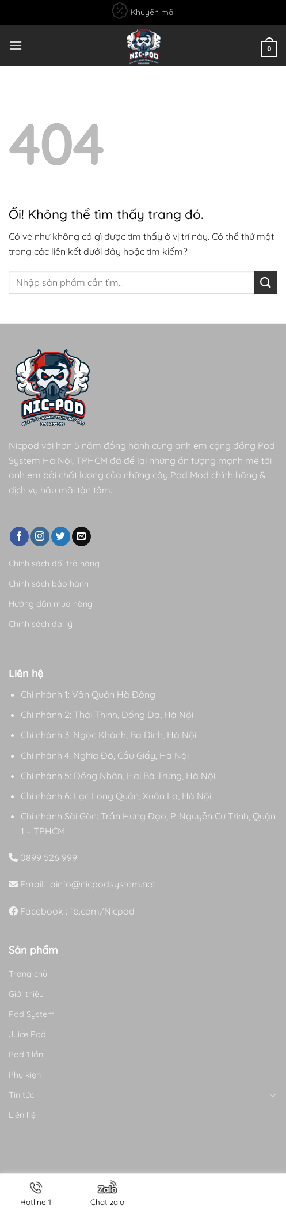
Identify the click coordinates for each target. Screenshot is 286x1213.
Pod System (32, 1014)
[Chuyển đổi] (273, 1095)
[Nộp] (265, 282)
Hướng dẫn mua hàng (51, 604)
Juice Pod (27, 1034)
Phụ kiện (25, 1075)
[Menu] (15, 45)
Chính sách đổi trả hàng (54, 563)
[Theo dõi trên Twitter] (60, 536)
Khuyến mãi (143, 11)
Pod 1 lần (26, 1054)
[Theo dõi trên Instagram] (39, 536)
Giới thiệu (26, 994)
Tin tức (21, 1095)
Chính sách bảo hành (49, 584)
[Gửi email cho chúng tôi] (81, 536)
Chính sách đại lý (41, 624)
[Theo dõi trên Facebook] (19, 536)
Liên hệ (22, 1115)
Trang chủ (28, 974)
